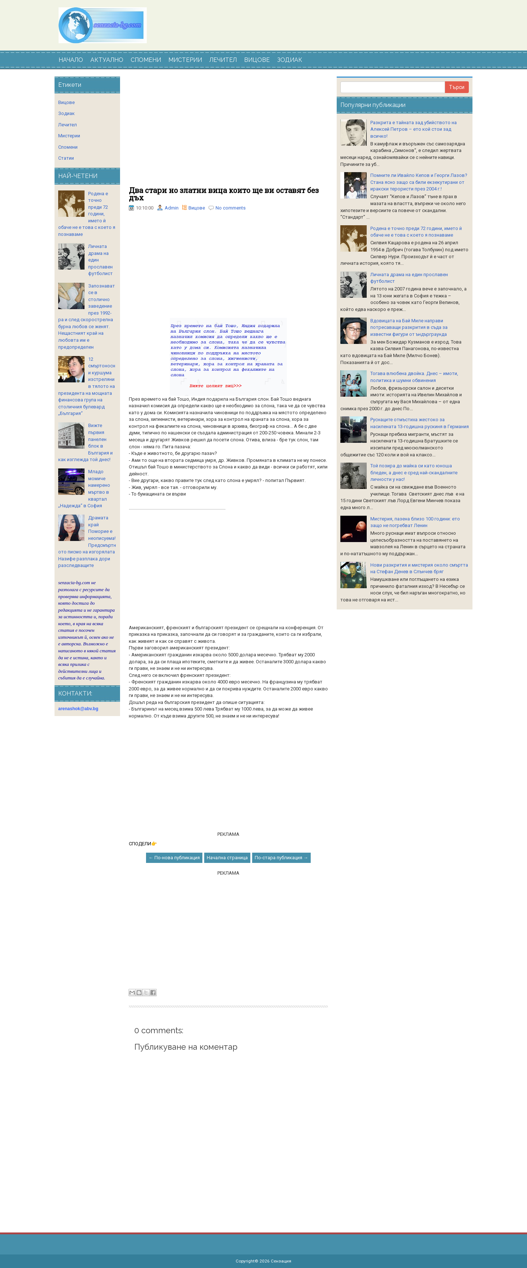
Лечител (67, 124)
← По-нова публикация (174, 857)
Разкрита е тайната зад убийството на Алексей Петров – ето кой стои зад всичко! (413, 129)
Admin (172, 208)
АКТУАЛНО (106, 59)
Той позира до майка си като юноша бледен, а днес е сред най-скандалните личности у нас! (413, 472)
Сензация (281, 1261)
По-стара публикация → (281, 857)
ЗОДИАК (289, 59)
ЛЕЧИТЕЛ (223, 59)
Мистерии (69, 135)
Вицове (196, 208)
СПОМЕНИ (146, 59)
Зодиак (66, 113)
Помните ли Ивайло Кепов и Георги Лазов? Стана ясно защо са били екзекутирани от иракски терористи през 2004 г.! (418, 182)
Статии (66, 158)
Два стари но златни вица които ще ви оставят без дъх (224, 193)
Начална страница (227, 857)
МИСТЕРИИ (185, 59)
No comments (231, 208)
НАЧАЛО (71, 59)
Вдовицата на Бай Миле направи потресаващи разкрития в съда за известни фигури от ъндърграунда (409, 327)
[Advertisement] (228, 131)
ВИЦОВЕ (257, 59)
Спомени (68, 147)
